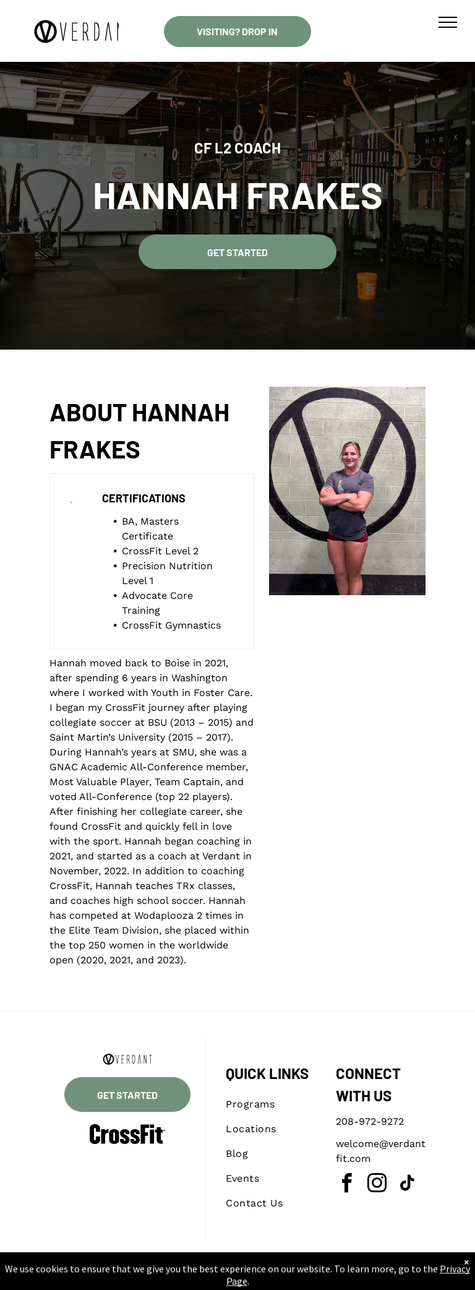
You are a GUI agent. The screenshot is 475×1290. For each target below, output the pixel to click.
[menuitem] (270, 1104)
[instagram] (377, 1185)
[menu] (448, 22)
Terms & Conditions (339, 1277)
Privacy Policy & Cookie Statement (160, 1277)
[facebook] (347, 1185)
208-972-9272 (370, 1121)
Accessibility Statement (263, 1277)
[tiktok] (407, 1185)
